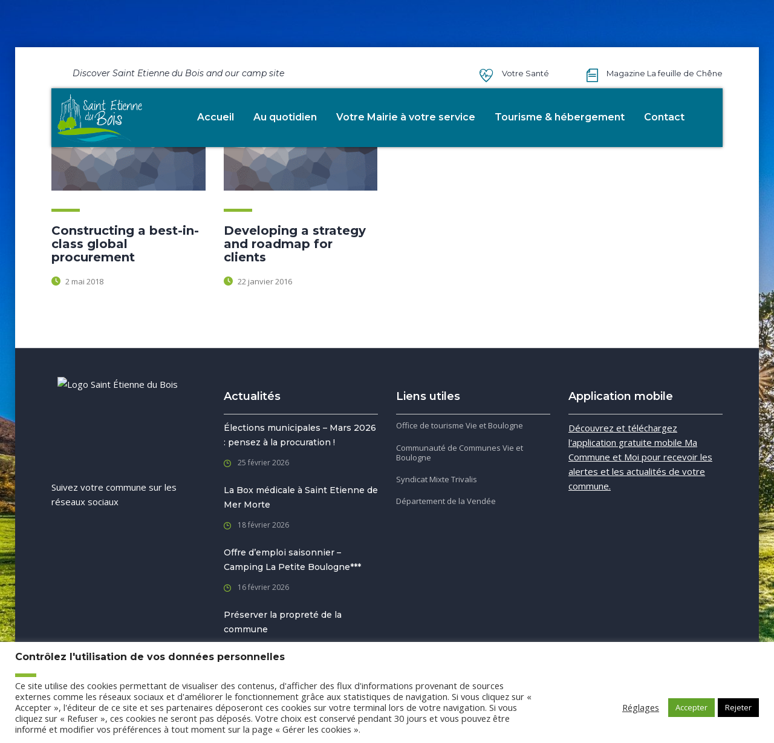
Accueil (215, 117)
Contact (664, 117)
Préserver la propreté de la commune (283, 622)
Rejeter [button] (738, 707)
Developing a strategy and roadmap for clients (295, 243)
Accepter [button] (691, 707)
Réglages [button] (640, 707)
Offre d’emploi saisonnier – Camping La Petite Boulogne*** (292, 559)
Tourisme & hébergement (560, 117)
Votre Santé (525, 73)
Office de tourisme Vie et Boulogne (459, 425)
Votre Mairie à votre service (405, 117)
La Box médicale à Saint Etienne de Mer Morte (301, 497)
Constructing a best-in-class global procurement (125, 243)
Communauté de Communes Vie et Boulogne (459, 453)
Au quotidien (285, 117)
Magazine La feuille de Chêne (665, 73)
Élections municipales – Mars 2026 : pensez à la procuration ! (300, 435)
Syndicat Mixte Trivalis (436, 479)
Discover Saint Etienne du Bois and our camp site (178, 73)
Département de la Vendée (446, 501)
